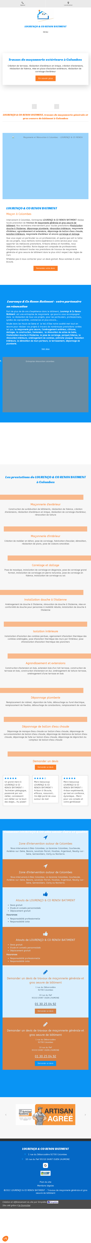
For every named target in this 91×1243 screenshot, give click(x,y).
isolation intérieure (15, 234)
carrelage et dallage (69, 234)
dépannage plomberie (37, 228)
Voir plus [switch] (46, 349)
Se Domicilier (24, 1205)
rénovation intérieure (60, 228)
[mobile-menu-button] (45, 32)
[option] (45, 69)
